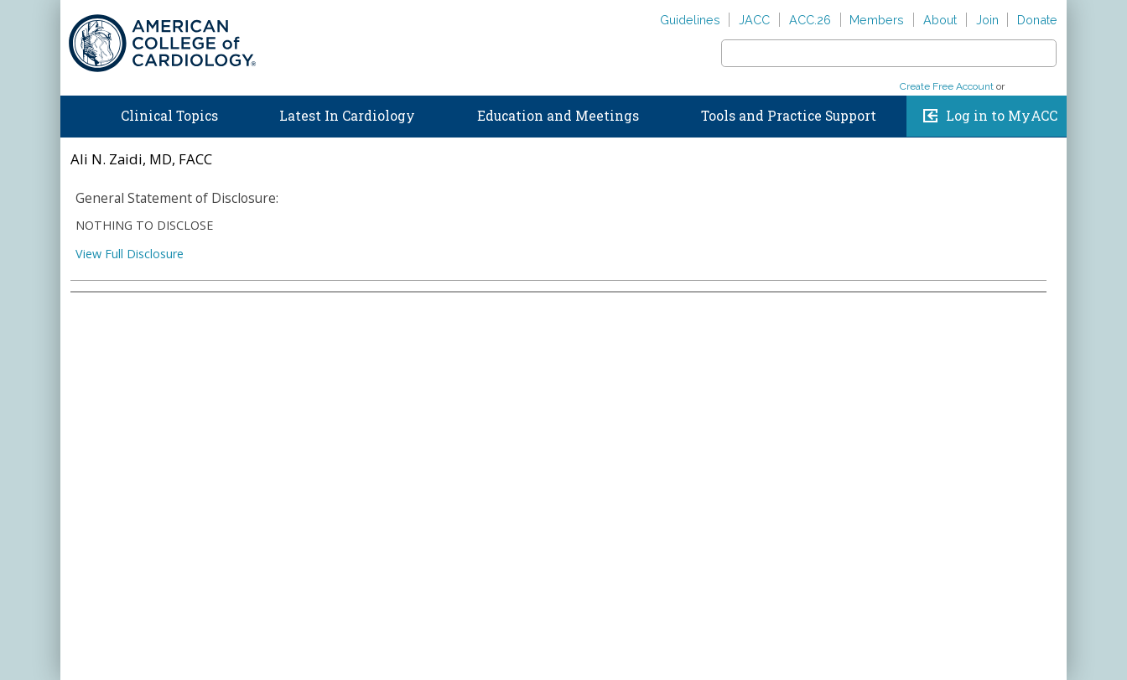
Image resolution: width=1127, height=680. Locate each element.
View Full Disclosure (129, 254)
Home (76, 112)
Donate (1037, 20)
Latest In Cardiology (347, 115)
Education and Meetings (558, 115)
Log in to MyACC (1001, 115)
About (940, 20)
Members (876, 20)
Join (987, 20)
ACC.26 (810, 20)
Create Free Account (947, 86)
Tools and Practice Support (788, 115)
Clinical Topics (169, 115)
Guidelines (690, 20)
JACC (754, 20)
